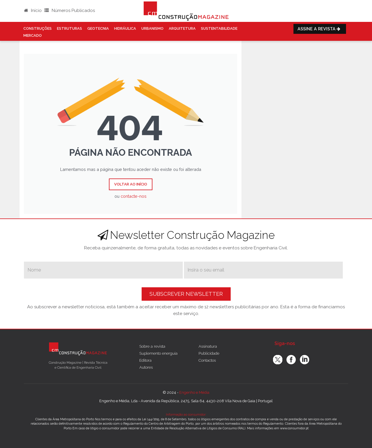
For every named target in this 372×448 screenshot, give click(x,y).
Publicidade (209, 353)
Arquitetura (182, 28)
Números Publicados (69, 10)
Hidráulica (125, 28)
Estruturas (69, 28)
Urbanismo (152, 28)
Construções (37, 28)
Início (33, 10)
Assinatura (208, 346)
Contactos (207, 360)
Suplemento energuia (158, 353)
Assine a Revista (320, 28)
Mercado (32, 35)
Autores (146, 367)
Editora (145, 360)
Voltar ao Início (130, 184)
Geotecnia (98, 28)
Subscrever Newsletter (186, 294)
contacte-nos (134, 196)
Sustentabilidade (219, 28)
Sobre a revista (152, 346)
